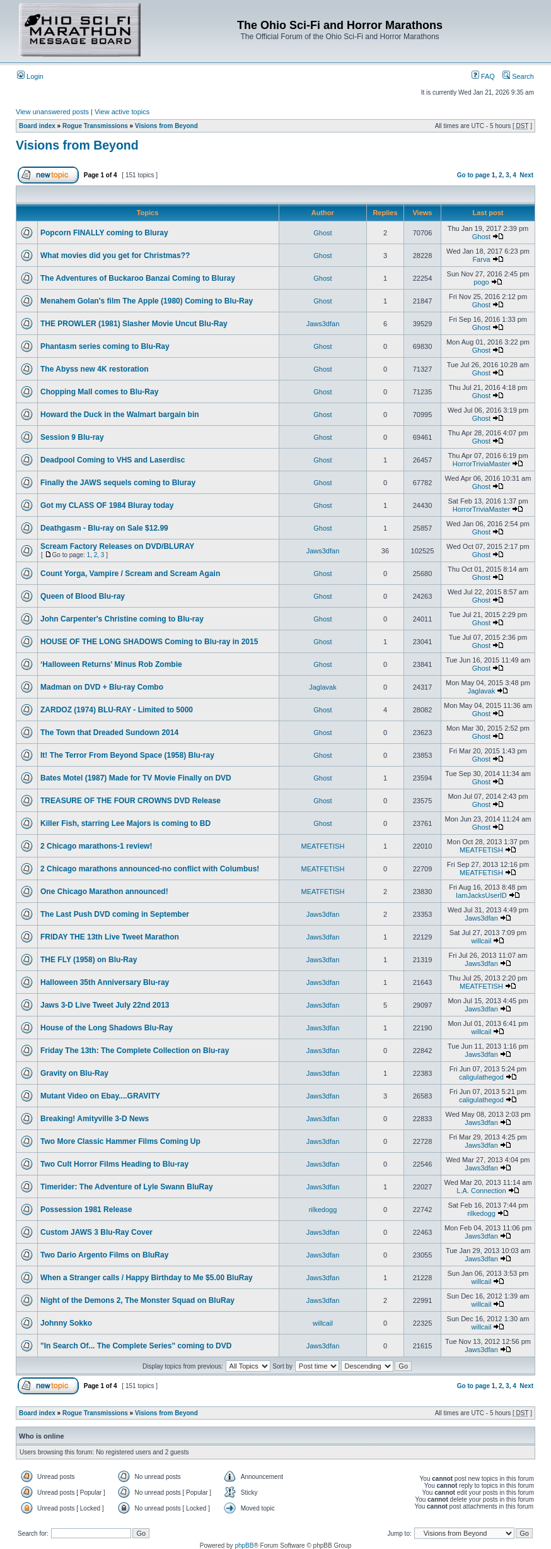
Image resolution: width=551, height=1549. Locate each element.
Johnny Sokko (66, 1323)
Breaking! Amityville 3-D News (94, 1118)
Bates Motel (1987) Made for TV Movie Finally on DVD (135, 778)
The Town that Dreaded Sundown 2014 (109, 732)
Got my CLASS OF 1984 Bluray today (106, 505)
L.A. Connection (481, 1190)
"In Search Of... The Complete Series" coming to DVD (135, 1345)
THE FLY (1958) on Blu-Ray (88, 959)
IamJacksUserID (481, 895)
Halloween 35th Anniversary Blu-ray (104, 982)
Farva (481, 259)
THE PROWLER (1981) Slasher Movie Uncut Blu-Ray (134, 323)
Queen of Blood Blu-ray (82, 596)
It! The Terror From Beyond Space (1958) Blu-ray (127, 755)
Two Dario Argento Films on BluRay (104, 1255)
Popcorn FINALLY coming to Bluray (104, 232)
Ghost (322, 233)
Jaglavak (322, 687)
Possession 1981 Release (86, 1209)
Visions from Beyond (166, 125)
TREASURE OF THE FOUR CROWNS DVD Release (130, 800)
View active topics (122, 111)
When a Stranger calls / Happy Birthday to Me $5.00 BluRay (146, 1277)
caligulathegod (481, 1077)
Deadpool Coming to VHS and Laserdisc (112, 460)
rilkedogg (323, 1209)
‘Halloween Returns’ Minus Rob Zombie (111, 664)
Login (30, 76)
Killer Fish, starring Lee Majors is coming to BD (125, 823)
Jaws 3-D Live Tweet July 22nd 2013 (105, 1005)
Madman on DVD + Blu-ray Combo (101, 687)
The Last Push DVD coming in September (114, 914)
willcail (482, 941)
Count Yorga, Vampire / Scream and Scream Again (130, 573)
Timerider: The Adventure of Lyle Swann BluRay (126, 1186)
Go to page (473, 175)
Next (526, 175)
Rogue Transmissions (95, 125)
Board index (37, 125)
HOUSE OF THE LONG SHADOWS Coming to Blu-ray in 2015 (149, 641)
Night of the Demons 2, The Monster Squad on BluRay (137, 1300)
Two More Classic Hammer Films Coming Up (120, 1141)
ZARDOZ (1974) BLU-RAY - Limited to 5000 (116, 709)
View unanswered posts (52, 111)
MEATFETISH (323, 846)
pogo (481, 282)
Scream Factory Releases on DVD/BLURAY (117, 546)
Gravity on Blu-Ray (74, 1073)
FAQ (483, 76)
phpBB (244, 1545)
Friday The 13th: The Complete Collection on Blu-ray (134, 1050)
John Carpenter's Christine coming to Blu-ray (122, 619)
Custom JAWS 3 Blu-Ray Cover (96, 1232)
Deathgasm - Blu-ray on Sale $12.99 (104, 528)
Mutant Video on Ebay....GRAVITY (100, 1096)
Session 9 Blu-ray (72, 437)
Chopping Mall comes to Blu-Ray (99, 391)
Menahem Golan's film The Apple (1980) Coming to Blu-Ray (146, 301)
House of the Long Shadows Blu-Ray (106, 1027)
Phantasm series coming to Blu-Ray (105, 346)
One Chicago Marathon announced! (104, 891)
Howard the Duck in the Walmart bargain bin (119, 414)
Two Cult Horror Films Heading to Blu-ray (114, 1164)
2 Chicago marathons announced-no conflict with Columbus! (149, 868)
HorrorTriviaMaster (481, 464)
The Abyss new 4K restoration (94, 369)
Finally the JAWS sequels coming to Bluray (117, 482)
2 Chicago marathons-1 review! (96, 846)
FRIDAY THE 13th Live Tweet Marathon (109, 937)
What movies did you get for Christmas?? (115, 255)
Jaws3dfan (323, 323)
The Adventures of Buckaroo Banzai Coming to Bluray (137, 278)
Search (518, 76)
